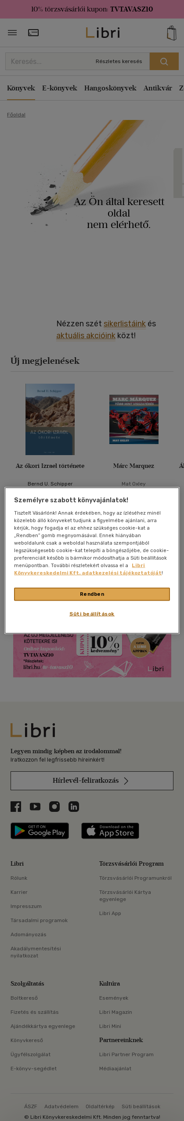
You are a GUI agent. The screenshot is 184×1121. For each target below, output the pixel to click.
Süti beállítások (92, 614)
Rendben (92, 594)
